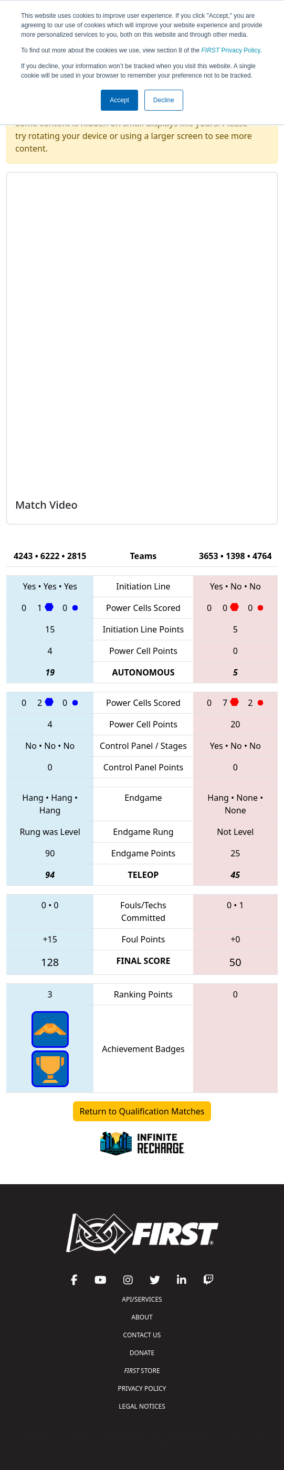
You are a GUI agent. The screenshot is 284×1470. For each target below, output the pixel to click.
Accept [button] (119, 100)
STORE (142, 1370)
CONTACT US (142, 1334)
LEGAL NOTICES (142, 1406)
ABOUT (141, 1317)
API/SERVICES (142, 1299)
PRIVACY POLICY (142, 1388)
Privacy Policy (231, 50)
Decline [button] (163, 100)
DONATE (142, 1352)
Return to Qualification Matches (142, 1111)
